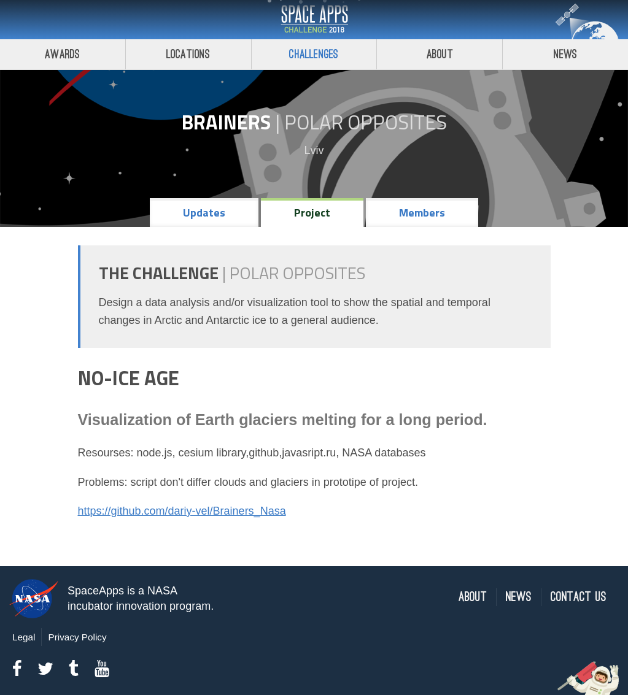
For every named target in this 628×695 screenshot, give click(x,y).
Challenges (313, 54)
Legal (23, 637)
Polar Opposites (365, 122)
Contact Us (579, 597)
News (566, 54)
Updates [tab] (204, 212)
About (440, 54)
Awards (62, 54)
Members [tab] (422, 212)
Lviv (314, 150)
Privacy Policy (77, 637)
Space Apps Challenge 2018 (314, 19)
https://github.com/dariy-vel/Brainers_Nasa (182, 511)
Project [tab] (312, 212)
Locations (188, 54)
